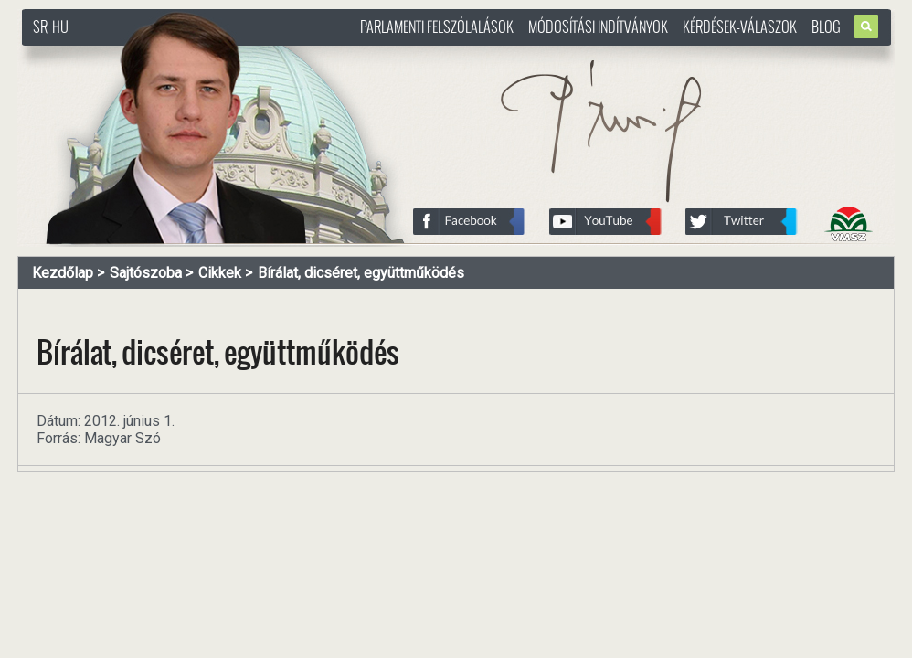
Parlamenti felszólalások (437, 26)
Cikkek (219, 272)
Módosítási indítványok (598, 26)
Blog (826, 26)
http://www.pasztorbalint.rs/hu (169, 54)
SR (40, 26)
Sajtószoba (146, 272)
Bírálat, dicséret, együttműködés (361, 272)
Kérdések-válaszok (740, 26)
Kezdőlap (62, 272)
